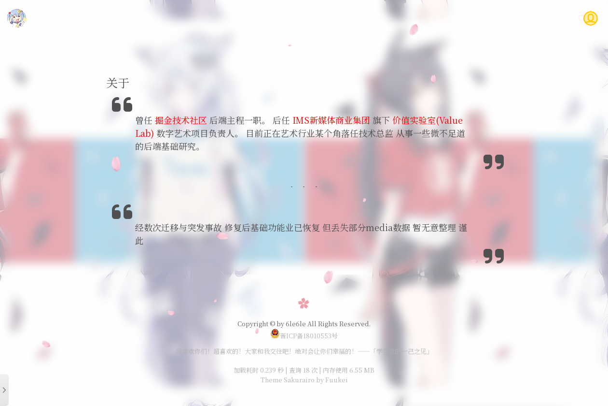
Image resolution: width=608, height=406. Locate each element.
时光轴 (449, 18)
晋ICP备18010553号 (304, 335)
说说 (416, 18)
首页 (329, 18)
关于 (544, 18)
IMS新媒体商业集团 (331, 120)
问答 (515, 18)
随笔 (387, 18)
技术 (358, 18)
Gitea (484, 18)
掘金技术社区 (181, 120)
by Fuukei (331, 379)
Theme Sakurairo (288, 379)
